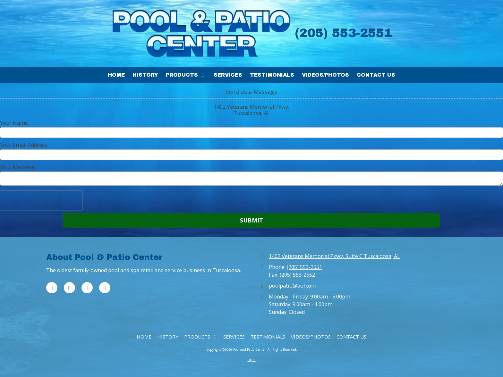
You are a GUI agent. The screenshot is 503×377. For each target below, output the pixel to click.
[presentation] (41, 200)
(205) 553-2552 (297, 274)
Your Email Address (23, 145)
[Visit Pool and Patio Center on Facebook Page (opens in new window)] (51, 287)
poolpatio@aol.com (292, 285)
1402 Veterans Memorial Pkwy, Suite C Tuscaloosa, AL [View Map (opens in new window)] (334, 256)
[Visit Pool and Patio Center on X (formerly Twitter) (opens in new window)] (69, 287)
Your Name (14, 123)
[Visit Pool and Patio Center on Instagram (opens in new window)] (104, 287)
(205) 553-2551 (304, 267)
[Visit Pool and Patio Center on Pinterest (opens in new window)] (87, 287)
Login (252, 359)
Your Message (17, 167)
